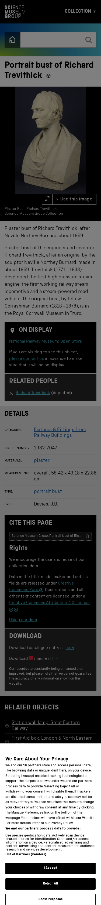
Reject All (50, 889)
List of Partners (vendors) (25, 860)
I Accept (50, 873)
